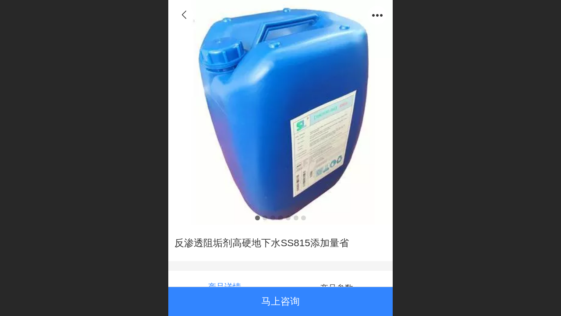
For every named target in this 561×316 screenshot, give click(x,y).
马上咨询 (280, 301)
